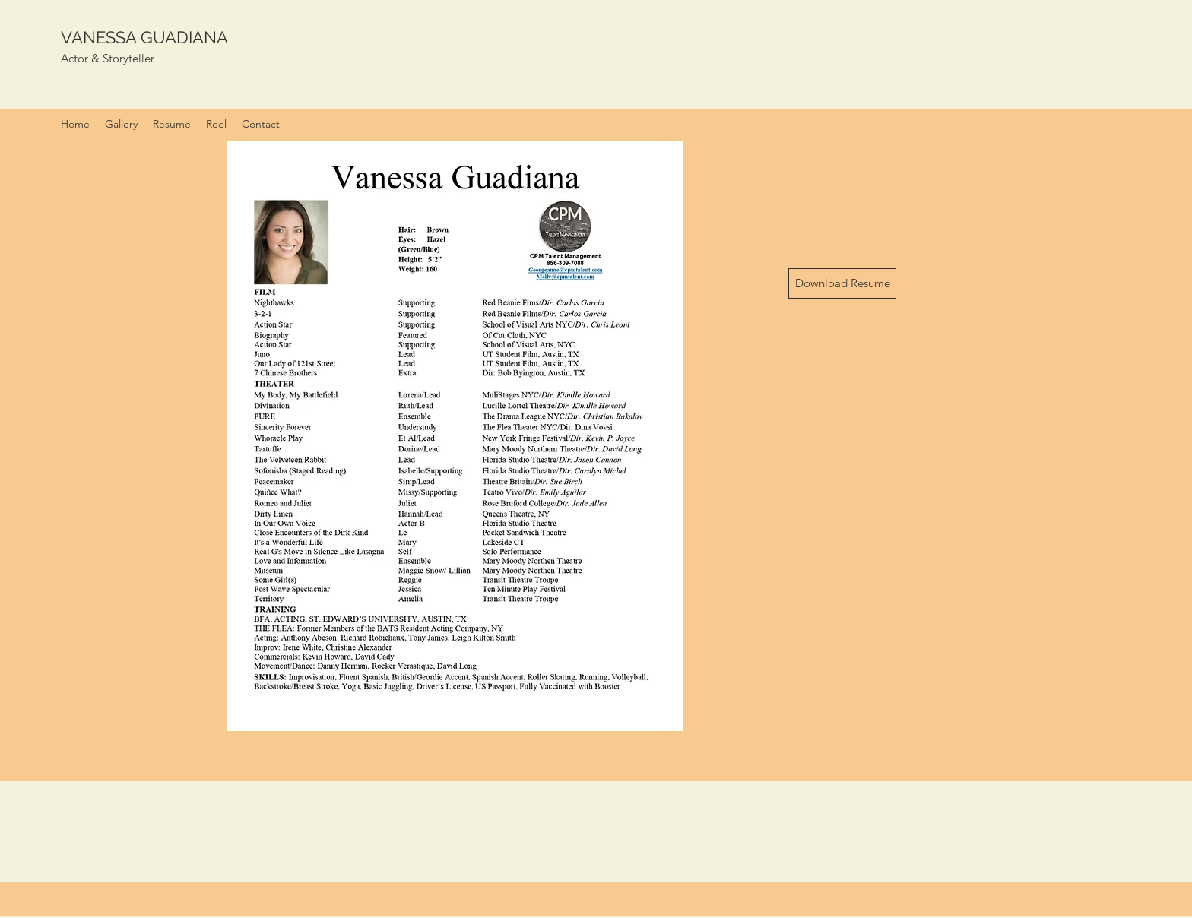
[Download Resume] (842, 283)
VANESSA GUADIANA (144, 37)
